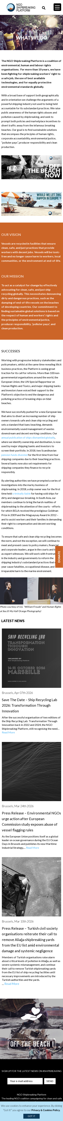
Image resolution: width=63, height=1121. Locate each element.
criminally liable (21, 493)
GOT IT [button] (31, 1116)
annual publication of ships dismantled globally (28, 437)
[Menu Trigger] (57, 7)
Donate (59, 557)
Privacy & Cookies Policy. (45, 1110)
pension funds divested (14, 454)
